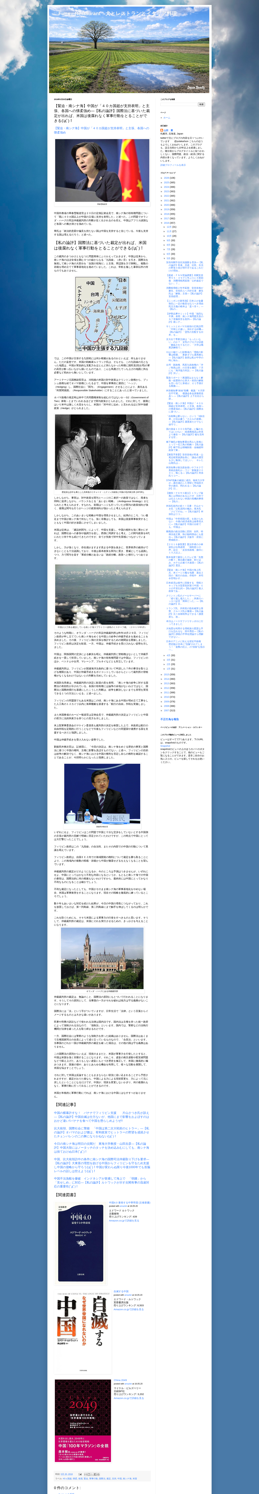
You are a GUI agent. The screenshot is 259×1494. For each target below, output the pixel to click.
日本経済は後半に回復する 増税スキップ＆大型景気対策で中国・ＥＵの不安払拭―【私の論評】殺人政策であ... (184, 586)
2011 (167, 692)
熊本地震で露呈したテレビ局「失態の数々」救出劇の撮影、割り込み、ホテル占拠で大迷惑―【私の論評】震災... (184, 561)
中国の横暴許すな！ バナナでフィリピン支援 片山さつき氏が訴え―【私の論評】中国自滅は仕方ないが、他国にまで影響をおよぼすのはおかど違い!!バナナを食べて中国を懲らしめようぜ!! (101, 1116)
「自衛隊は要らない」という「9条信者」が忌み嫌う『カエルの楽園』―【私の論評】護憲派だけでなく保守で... (185, 420)
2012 (167, 688)
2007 (167, 710)
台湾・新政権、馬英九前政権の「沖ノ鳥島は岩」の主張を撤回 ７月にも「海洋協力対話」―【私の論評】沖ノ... (184, 368)
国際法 (102, 1479)
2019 (167, 209)
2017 (167, 218)
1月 (169, 668)
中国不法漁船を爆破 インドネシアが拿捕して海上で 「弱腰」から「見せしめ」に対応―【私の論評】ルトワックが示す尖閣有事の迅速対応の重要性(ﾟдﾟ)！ (101, 1182)
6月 (169, 254)
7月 (169, 249)
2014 (167, 679)
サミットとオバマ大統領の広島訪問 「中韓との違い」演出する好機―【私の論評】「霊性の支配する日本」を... (185, 330)
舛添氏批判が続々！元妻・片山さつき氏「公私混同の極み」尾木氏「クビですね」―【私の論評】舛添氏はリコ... (184, 510)
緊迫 (86, 1479)
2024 (167, 187)
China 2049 (120, 1380)
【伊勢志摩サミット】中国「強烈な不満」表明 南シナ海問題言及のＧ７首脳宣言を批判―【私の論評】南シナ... (184, 317)
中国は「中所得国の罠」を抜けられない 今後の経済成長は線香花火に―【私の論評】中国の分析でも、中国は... (184, 522)
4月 (169, 655)
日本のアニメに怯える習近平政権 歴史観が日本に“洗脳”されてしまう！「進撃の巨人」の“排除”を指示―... (185, 645)
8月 (169, 245)
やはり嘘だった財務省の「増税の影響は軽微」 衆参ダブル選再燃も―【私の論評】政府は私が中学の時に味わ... (184, 356)
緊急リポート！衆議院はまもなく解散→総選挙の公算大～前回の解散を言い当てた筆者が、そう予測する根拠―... (184, 381)
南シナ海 (127, 1479)
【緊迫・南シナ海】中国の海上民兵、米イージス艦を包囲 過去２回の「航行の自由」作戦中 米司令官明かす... (184, 574)
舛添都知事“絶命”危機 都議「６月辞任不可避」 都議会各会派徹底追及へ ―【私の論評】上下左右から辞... (185, 394)
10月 (169, 236)
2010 (167, 697)
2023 (167, 191)
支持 (114, 1479)
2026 (167, 178)
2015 (167, 674)
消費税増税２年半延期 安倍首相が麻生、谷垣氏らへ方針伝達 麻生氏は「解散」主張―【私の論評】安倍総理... (184, 292)
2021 (167, 200)
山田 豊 (168, 130)
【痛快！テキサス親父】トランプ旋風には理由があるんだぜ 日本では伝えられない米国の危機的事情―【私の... (184, 497)
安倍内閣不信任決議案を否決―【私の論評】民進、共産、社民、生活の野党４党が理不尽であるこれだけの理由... (184, 266)
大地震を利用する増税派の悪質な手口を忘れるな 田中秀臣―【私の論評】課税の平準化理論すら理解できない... (184, 632)
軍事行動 (93, 1479)
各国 (80, 1479)
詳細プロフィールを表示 (173, 165)
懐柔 (75, 1479)
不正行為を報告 (169, 719)
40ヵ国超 (67, 1479)
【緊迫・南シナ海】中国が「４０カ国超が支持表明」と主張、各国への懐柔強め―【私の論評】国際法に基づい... (184, 407)
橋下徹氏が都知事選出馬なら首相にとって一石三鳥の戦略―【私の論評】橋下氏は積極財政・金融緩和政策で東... (184, 446)
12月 (169, 227)
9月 (169, 240)
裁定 (109, 1479)
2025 (167, 182)
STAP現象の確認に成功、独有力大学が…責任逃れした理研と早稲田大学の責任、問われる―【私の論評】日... (185, 484)
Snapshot (165, 746)
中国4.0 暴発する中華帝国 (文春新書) (129, 1202)
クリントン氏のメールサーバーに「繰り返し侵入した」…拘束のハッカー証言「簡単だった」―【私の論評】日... (184, 599)
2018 (167, 214)
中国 (119, 1479)
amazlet (123, 1206)
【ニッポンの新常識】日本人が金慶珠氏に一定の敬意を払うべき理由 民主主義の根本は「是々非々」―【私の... (186, 304)
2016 (167, 223)
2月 (169, 664)
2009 (167, 701)
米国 (135, 1479)
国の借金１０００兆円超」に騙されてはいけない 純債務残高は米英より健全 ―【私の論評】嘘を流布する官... (185, 433)
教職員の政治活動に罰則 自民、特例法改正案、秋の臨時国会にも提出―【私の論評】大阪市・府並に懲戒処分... (184, 535)
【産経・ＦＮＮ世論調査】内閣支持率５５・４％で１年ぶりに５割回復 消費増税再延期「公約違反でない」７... (184, 279)
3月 (169, 659)
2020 (167, 205)
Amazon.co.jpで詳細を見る (124, 1220)
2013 (167, 683)
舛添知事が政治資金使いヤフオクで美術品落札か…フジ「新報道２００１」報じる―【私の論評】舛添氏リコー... (184, 471)
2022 (167, 196)
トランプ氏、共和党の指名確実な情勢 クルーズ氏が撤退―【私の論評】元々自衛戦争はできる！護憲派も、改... (184, 612)
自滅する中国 (121, 1291)
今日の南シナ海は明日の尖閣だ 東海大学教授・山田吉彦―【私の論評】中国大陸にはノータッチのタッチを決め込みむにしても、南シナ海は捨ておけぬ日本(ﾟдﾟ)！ (101, 1147)
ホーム (166, 117)
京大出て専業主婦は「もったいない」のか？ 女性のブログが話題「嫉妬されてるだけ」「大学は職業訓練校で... (184, 343)
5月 (169, 258)
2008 (167, 706)
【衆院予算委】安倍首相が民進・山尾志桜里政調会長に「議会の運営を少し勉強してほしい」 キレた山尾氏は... (184, 458)
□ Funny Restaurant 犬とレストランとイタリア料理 (115, 13)
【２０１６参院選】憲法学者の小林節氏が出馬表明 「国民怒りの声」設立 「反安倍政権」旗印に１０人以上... (184, 548)
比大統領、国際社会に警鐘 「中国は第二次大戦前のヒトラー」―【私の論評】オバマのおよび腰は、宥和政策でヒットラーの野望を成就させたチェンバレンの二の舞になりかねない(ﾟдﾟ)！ (101, 1132)
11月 (169, 231)
